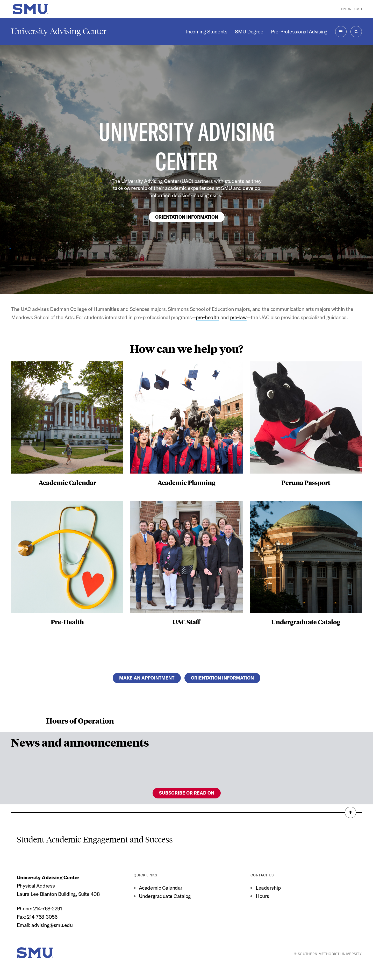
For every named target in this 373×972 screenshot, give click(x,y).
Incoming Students (206, 31)
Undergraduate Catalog (165, 896)
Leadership (268, 887)
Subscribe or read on (186, 793)
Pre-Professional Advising (299, 31)
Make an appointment (146, 678)
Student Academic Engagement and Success (95, 839)
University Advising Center (58, 31)
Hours (262, 896)
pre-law (238, 317)
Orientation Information (186, 216)
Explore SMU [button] (350, 9)
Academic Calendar (160, 887)
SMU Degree (249, 31)
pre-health (207, 317)
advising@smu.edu (52, 925)
